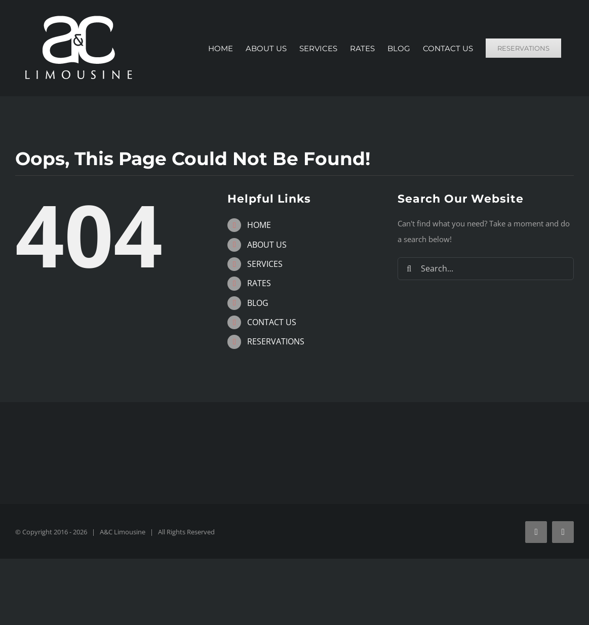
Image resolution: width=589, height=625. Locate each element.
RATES (259, 283)
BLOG (257, 302)
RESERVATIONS (275, 341)
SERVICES (265, 263)
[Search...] (486, 268)
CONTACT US (271, 322)
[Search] (409, 268)
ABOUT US (267, 244)
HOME (259, 224)
